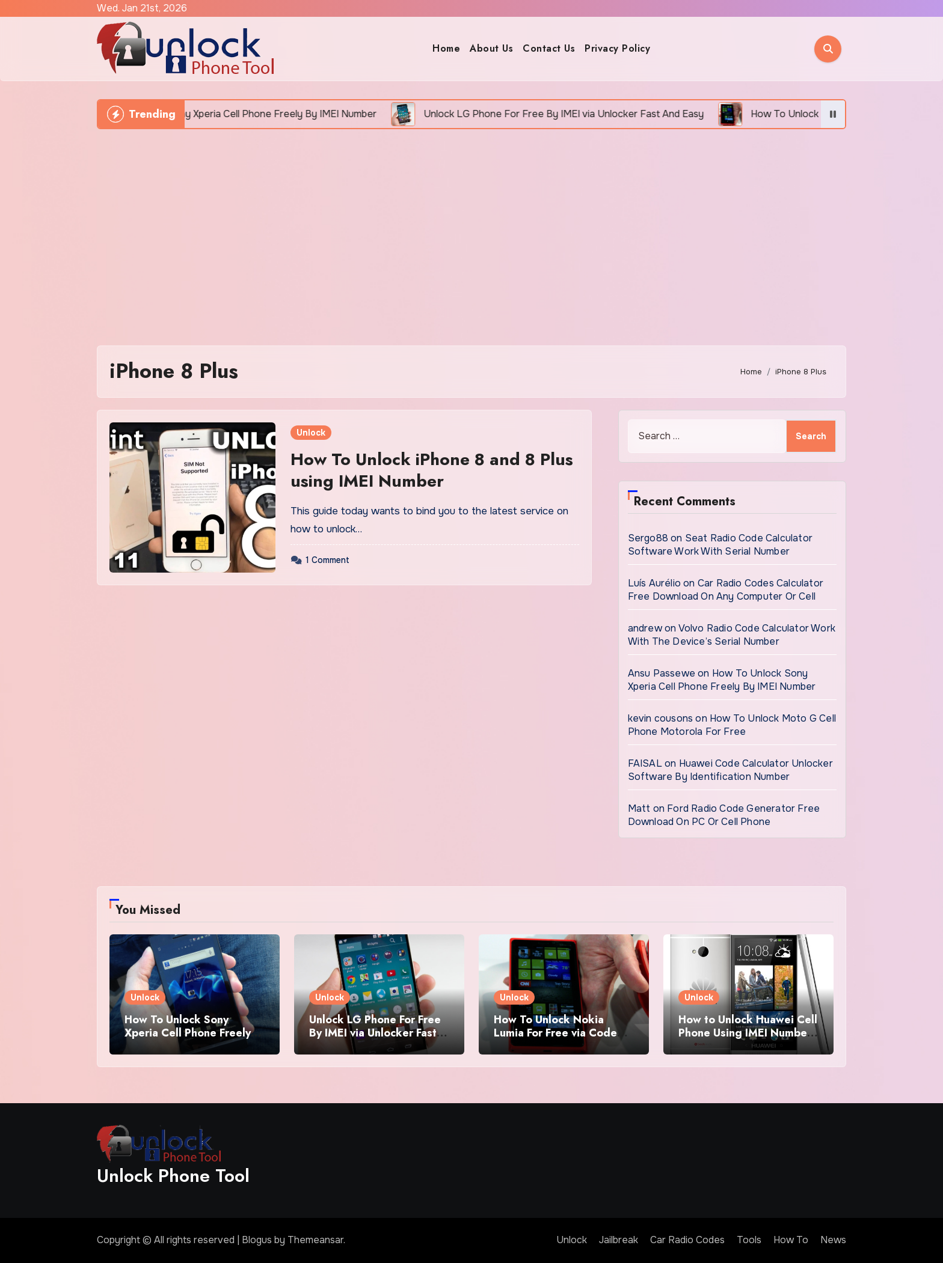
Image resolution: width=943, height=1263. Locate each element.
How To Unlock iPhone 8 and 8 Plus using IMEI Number (431, 470)
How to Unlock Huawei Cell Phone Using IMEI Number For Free (747, 1032)
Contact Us (549, 48)
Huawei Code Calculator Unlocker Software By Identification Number (730, 770)
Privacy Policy (617, 48)
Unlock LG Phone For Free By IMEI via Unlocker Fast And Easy (375, 1032)
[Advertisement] (471, 231)
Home (446, 48)
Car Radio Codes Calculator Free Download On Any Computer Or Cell (725, 590)
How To (790, 1240)
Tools (749, 1240)
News (833, 1240)
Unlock (310, 432)
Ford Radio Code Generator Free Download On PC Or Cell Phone (724, 815)
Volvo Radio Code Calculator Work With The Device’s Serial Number (731, 635)
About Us (491, 48)
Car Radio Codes (687, 1240)
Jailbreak (618, 1240)
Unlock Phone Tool (173, 1175)
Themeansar (315, 1240)
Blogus (257, 1240)
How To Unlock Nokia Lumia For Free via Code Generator (555, 1032)
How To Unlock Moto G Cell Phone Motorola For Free (732, 725)
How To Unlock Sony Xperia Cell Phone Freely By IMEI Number (722, 680)
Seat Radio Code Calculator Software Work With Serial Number (720, 545)
